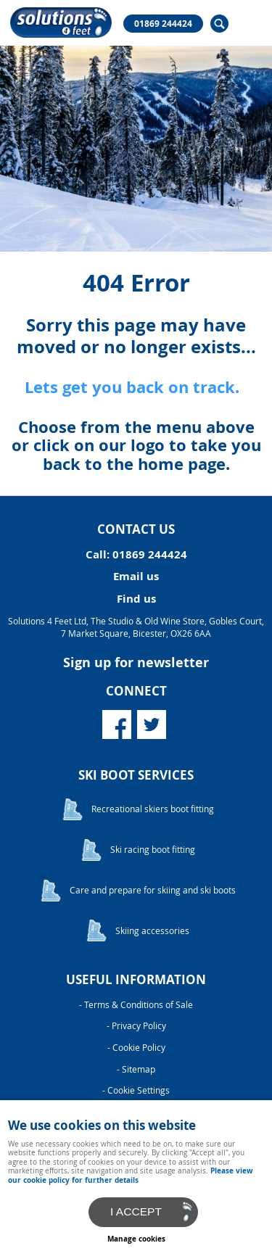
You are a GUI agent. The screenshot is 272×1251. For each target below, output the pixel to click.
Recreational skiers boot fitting (152, 809)
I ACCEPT (136, 1211)
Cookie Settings (138, 1090)
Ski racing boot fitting (152, 849)
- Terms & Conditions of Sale (136, 1005)
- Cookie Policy (136, 1047)
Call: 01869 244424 (136, 554)
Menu (246, 23)
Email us (136, 576)
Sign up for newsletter (136, 662)
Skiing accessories (152, 931)
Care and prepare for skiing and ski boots (153, 890)
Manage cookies (136, 1239)
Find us (136, 598)
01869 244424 (163, 24)
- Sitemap (136, 1069)
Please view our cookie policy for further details (130, 1174)
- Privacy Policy (136, 1026)
